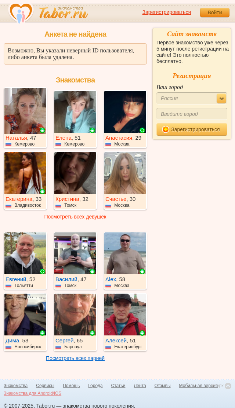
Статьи (118, 385)
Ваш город (169, 87)
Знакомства (16, 385)
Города (95, 385)
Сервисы (45, 385)
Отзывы (163, 385)
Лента (140, 385)
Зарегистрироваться (166, 12)
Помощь (71, 385)
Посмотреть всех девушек (75, 217)
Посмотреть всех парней (75, 358)
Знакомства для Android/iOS (32, 393)
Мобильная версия (198, 385)
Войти (214, 12)
